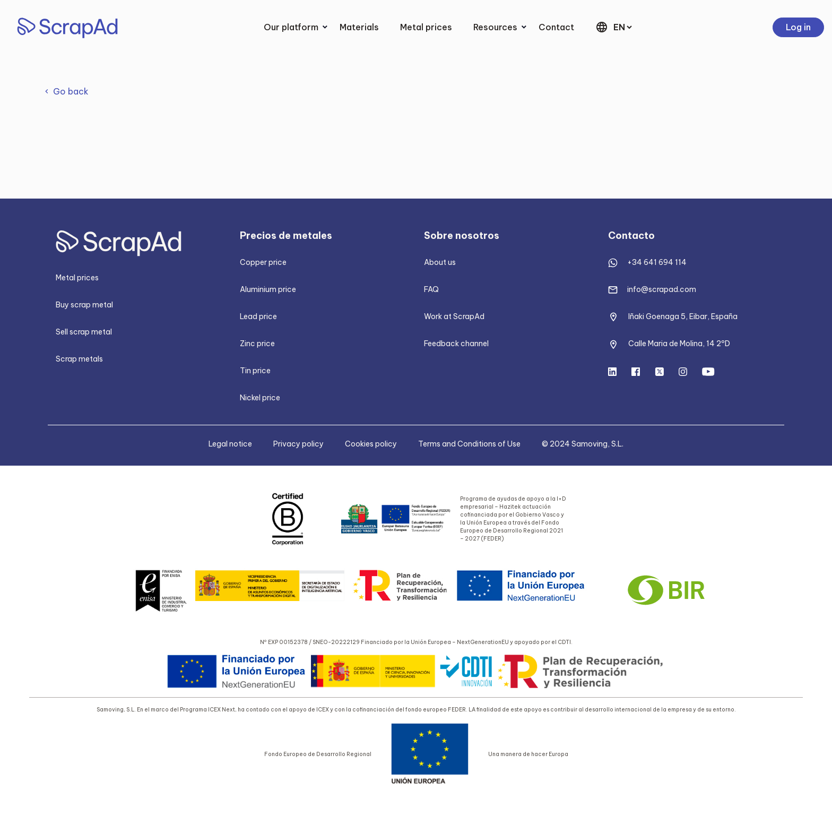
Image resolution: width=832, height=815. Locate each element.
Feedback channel (456, 343)
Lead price (258, 316)
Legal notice (230, 444)
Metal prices (426, 27)
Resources (495, 27)
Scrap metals (79, 359)
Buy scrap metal (84, 305)
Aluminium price (268, 289)
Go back (71, 91)
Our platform (291, 27)
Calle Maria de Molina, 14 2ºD (679, 343)
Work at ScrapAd (454, 316)
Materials (359, 27)
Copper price (263, 262)
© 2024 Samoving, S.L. (582, 444)
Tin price (255, 370)
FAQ (431, 289)
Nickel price (260, 397)
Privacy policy (298, 444)
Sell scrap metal (84, 332)
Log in (798, 27)
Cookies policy (371, 444)
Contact (556, 27)
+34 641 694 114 (657, 262)
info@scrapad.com (661, 289)
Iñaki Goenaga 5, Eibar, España (683, 316)
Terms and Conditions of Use (469, 444)
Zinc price (257, 343)
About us (440, 262)
